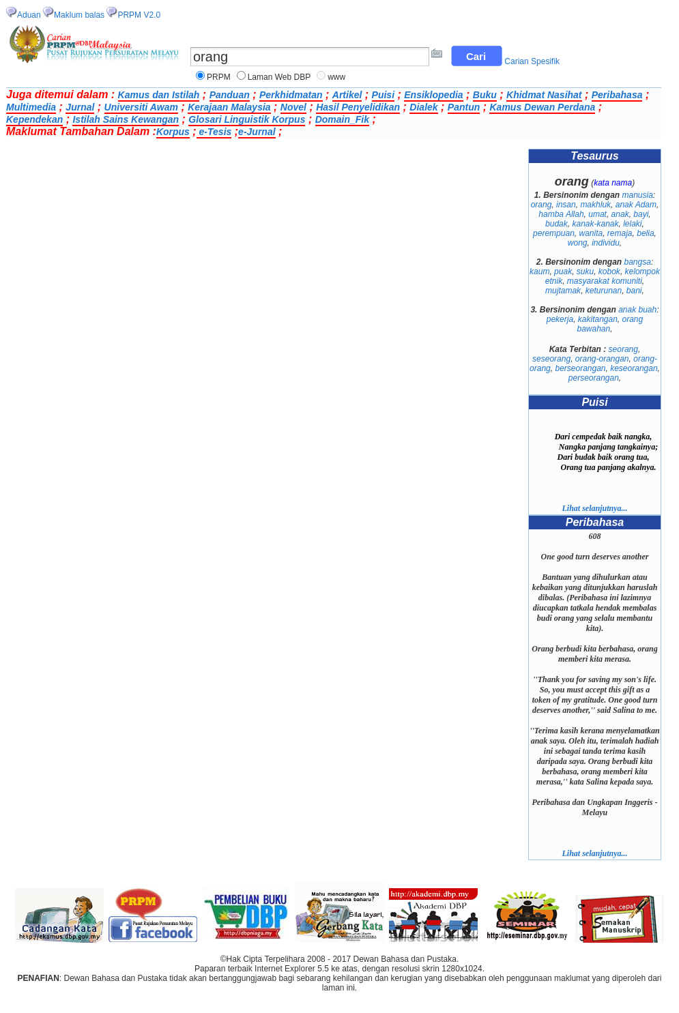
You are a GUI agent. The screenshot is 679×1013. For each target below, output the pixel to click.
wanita (591, 233)
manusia (637, 195)
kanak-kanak (595, 224)
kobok (609, 271)
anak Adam (636, 204)
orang (541, 204)
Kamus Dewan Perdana (542, 107)
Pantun (464, 107)
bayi (640, 214)
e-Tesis (214, 131)
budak (556, 224)
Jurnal (80, 107)
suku (585, 271)
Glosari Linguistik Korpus (246, 119)
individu (606, 243)
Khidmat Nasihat (543, 94)
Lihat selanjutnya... (594, 508)
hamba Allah (560, 214)
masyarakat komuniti (604, 281)
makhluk (595, 204)
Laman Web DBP (279, 77)
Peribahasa (617, 94)
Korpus (173, 131)
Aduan (29, 15)
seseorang (551, 359)
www (336, 77)
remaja (620, 233)
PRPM (219, 77)
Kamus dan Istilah (159, 94)
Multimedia (31, 107)
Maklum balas (79, 15)
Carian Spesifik (532, 61)
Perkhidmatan (291, 94)
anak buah (637, 309)
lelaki (632, 224)
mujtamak (563, 290)
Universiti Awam (141, 107)
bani (634, 290)
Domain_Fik (342, 119)
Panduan (230, 94)
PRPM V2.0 (138, 15)
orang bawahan (610, 324)
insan (566, 204)
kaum (539, 271)
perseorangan (593, 378)
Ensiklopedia (433, 94)
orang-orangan (602, 359)
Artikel (347, 94)
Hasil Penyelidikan (358, 107)
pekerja (560, 319)
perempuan (554, 233)
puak (563, 271)
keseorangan (633, 368)
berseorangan (580, 368)
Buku (485, 94)
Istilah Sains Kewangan (125, 119)
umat (597, 214)
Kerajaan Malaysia (229, 107)
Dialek (423, 107)
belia (645, 233)
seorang (623, 349)
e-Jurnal (256, 131)
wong (578, 243)
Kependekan (34, 119)
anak (620, 214)
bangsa (637, 262)
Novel (293, 107)
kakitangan (598, 319)
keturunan (604, 290)
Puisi (383, 94)
